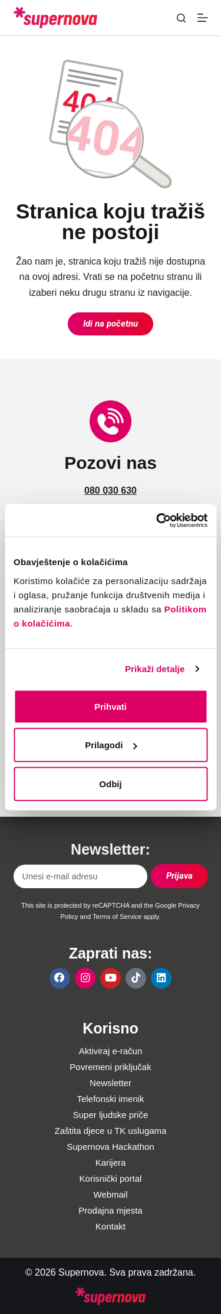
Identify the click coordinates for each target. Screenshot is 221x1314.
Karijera (110, 1163)
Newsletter (110, 1083)
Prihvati (110, 706)
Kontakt (110, 1226)
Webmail (110, 1194)
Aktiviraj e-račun (111, 1051)
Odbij (110, 783)
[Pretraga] (181, 18)
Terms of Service (117, 916)
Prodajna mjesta (110, 1210)
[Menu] (202, 17)
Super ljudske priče (111, 1115)
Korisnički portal (111, 1178)
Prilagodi (111, 745)
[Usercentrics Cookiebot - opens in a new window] (157, 520)
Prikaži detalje (155, 669)
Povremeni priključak (110, 1067)
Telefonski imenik (110, 1099)
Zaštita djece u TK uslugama (111, 1131)
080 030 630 (110, 490)
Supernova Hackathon (110, 1147)
